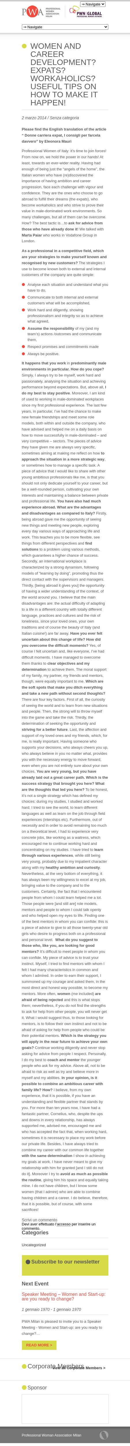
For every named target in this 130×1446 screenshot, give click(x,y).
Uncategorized (34, 1245)
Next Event (35, 1284)
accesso (64, 1224)
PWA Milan (41, 11)
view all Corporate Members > (78, 1368)
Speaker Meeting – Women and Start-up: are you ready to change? (64, 1296)
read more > (39, 1345)
